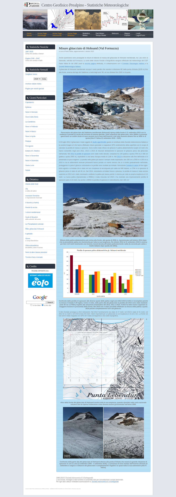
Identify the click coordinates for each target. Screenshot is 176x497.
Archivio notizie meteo (33, 84)
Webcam (115, 33)
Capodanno (29, 102)
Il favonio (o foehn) (32, 203)
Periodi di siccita (31, 207)
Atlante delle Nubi (31, 184)
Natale (27, 170)
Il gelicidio (29, 234)
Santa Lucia (29, 165)
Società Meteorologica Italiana (70, 66)
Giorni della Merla (31, 117)
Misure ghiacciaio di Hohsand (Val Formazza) (89, 48)
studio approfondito (100, 142)
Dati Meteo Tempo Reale (101, 34)
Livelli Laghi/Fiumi (140, 34)
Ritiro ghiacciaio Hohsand (34, 229)
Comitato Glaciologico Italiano (133, 64)
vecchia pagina (91, 64)
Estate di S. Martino (32, 151)
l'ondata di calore (132, 165)
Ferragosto (29, 146)
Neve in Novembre (32, 156)
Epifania (28, 107)
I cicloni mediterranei (32, 212)
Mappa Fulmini (127, 34)
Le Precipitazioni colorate (34, 224)
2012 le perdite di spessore (81, 154)
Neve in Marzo (30, 131)
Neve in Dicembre (31, 161)
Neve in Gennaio (31, 112)
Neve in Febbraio (31, 127)
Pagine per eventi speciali (34, 89)
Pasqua (28, 141)
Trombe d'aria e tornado (34, 257)
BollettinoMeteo (86, 34)
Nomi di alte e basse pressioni (36, 252)
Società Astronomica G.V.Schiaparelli (105, 482)
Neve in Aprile (30, 136)
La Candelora (30, 122)
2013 (119, 157)
